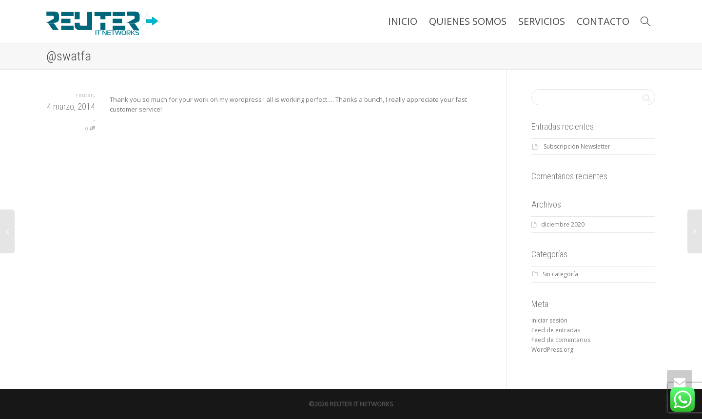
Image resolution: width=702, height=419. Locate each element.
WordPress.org (552, 349)
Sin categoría (560, 274)
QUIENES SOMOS (468, 21)
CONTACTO (603, 21)
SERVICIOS (541, 21)
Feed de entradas (555, 330)
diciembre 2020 (563, 224)
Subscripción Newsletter (577, 146)
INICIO (402, 21)
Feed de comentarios (560, 340)
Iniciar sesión (549, 320)
